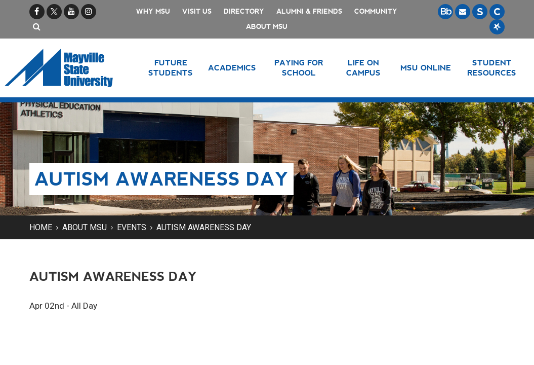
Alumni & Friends (309, 11)
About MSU (266, 26)
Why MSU (153, 11)
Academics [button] (232, 67)
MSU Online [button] (425, 67)
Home (40, 227)
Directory (244, 11)
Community (375, 11)
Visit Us (197, 11)
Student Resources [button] (491, 67)
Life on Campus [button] (363, 67)
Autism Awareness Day (203, 227)
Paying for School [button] (298, 67)
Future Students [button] (170, 67)
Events (131, 227)
